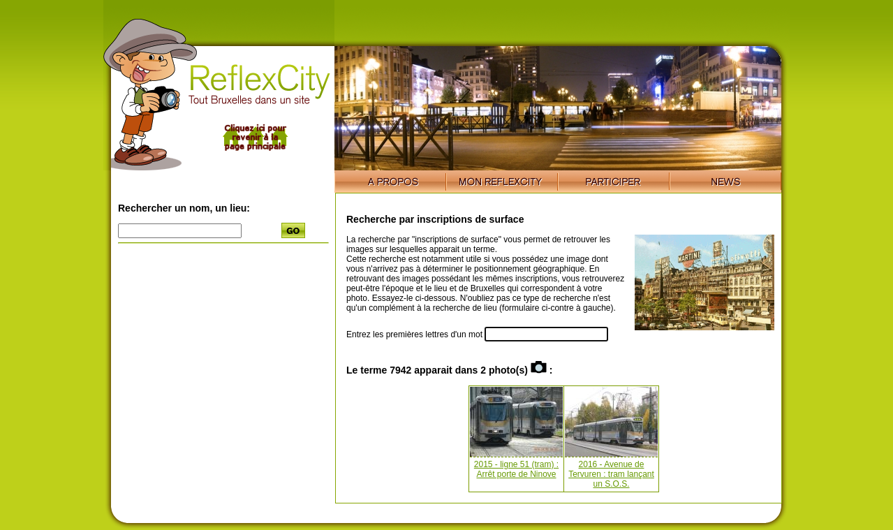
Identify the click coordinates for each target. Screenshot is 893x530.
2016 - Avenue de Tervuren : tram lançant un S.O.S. (611, 474)
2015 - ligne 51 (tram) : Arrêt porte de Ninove (516, 469)
